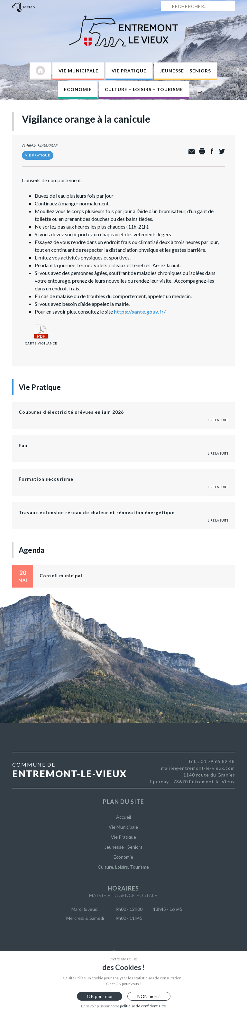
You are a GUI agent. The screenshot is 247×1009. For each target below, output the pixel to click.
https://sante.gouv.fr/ (140, 311)
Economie (78, 89)
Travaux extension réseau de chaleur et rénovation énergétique (97, 512)
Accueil (123, 817)
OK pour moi (99, 996)
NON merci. (148, 996)
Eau (23, 445)
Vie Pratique (129, 70)
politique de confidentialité (143, 1006)
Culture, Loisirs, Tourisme (123, 867)
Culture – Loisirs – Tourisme (144, 89)
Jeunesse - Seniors (123, 847)
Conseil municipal (61, 575)
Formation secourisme (46, 479)
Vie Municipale (78, 70)
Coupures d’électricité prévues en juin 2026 (71, 412)
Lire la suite (218, 420)
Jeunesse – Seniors (185, 70)
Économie (123, 857)
